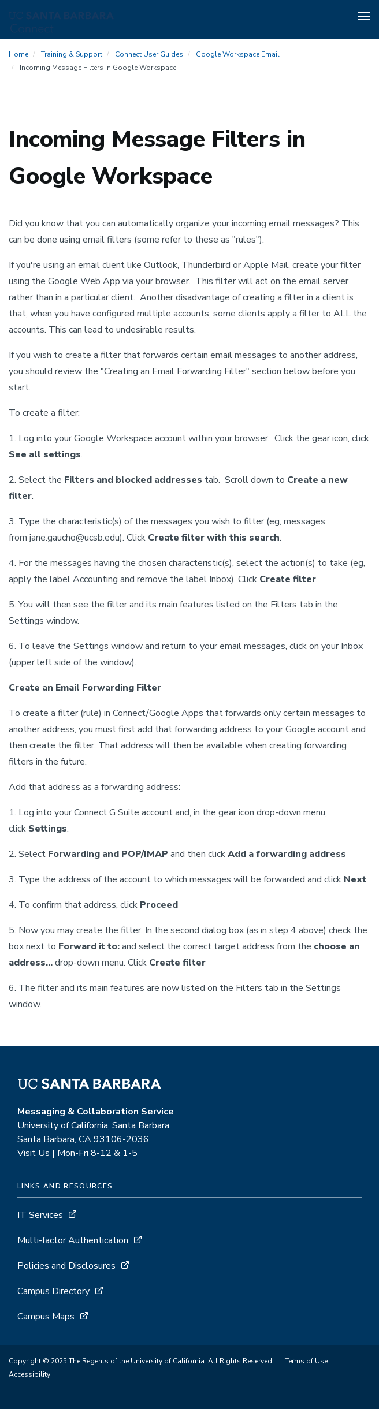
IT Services (40, 1215)
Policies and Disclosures (66, 1265)
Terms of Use (306, 1361)
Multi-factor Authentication (72, 1240)
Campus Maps (46, 1316)
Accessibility (29, 1374)
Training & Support (71, 54)
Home (18, 54)
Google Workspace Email (238, 54)
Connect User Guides (149, 54)
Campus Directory (53, 1291)
